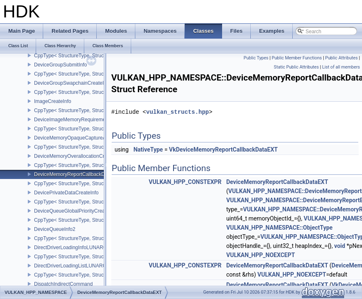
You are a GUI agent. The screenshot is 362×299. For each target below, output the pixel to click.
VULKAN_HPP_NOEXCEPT (260, 255)
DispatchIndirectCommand (63, 284)
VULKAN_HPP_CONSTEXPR (185, 182)
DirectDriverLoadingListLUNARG (70, 266)
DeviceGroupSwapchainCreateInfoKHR (77, 83)
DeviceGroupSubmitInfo (60, 65)
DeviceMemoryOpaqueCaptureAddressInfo (81, 138)
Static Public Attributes (296, 67)
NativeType (148, 149)
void (339, 246)
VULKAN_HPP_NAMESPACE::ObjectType (279, 227)
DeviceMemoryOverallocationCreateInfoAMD (83, 156)
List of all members (341, 67)
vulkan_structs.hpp (177, 112)
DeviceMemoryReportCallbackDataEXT (78, 174)
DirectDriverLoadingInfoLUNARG (70, 247)
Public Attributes (341, 58)
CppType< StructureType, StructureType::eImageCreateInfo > (102, 110)
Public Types (256, 58)
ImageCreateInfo (52, 101)
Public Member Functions (297, 58)
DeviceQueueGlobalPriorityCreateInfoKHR (81, 211)
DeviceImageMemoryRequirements (73, 120)
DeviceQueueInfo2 (54, 229)
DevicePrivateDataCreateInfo (66, 193)
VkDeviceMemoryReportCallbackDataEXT (223, 149)
